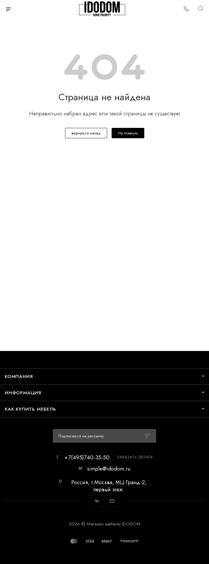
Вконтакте (97, 501)
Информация (23, 392)
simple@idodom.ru (108, 468)
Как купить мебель (30, 409)
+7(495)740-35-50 (87, 457)
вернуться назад (86, 133)
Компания (19, 376)
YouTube (112, 501)
